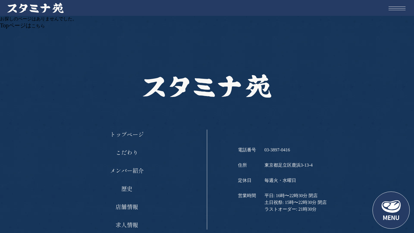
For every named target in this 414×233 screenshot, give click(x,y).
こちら (38, 25)
